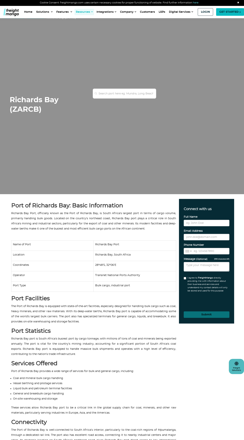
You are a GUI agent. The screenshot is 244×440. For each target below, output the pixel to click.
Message (207, 259)
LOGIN (205, 12)
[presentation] (204, 300)
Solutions (44, 11)
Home (28, 12)
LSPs (162, 12)
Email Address (193, 231)
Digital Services (181, 11)
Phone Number (194, 245)
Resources (84, 11)
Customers (147, 12)
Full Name (190, 217)
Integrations (106, 11)
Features (64, 11)
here (195, 3)
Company (128, 11)
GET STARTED (230, 12)
